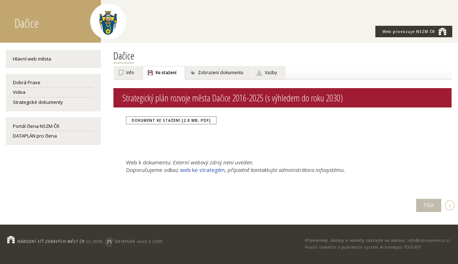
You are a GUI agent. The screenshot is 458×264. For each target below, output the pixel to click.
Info (130, 72)
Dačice (123, 55)
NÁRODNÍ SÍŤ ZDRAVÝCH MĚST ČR (50, 241)
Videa (19, 92)
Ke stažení (166, 72)
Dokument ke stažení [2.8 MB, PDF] (171, 120)
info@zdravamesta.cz (429, 240)
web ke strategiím (202, 169)
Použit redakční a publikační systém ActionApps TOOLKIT (363, 247)
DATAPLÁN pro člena (35, 136)
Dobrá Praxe (26, 82)
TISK (428, 205)
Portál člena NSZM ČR (36, 126)
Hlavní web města (32, 59)
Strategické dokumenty (38, 102)
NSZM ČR (414, 31)
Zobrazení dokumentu (220, 72)
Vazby (271, 72)
